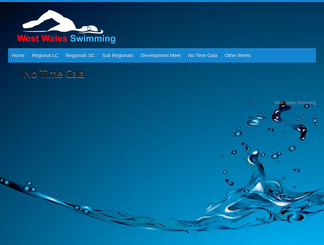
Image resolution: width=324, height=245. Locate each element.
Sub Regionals (117, 55)
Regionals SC (80, 55)
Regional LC (45, 55)
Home (18, 55)
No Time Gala (202, 55)
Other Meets (238, 55)
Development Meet (161, 55)
